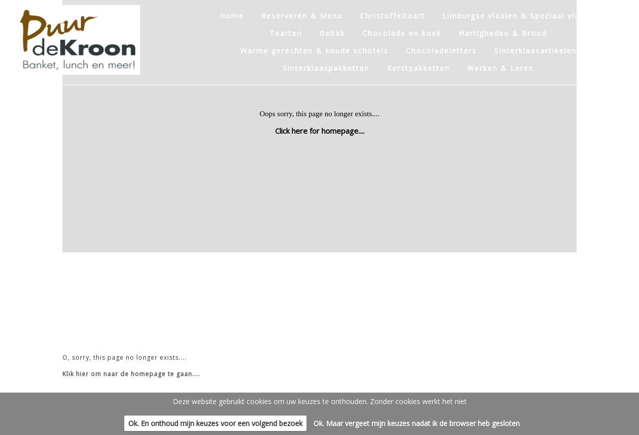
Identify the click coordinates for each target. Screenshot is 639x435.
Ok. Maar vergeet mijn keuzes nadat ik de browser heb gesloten (417, 423)
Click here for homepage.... (319, 131)
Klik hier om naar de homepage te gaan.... (131, 374)
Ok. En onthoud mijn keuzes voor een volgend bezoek (215, 423)
